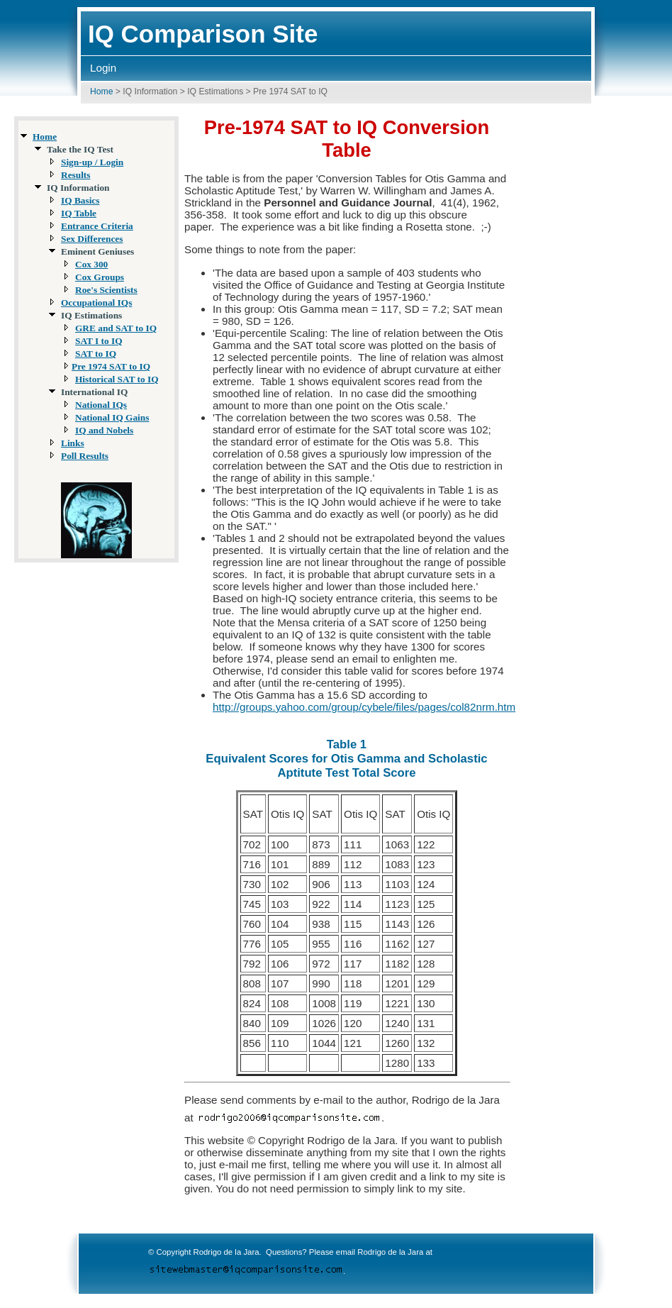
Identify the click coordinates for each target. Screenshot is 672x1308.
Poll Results (84, 455)
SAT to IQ (95, 353)
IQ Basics (80, 200)
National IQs (101, 404)
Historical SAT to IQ (117, 379)
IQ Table (78, 213)
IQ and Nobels (104, 430)
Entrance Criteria (97, 226)
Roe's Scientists (106, 289)
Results (75, 175)
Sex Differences (92, 238)
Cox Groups (99, 277)
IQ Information (150, 91)
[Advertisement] (611, 331)
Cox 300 (91, 264)
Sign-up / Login (92, 162)
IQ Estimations (215, 91)
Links (72, 443)
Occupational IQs (96, 302)
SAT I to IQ (99, 341)
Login (103, 68)
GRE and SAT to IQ (116, 328)
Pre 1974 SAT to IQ (111, 366)
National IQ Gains (112, 417)
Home (101, 91)
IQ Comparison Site (203, 34)
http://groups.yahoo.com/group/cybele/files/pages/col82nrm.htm (364, 707)
